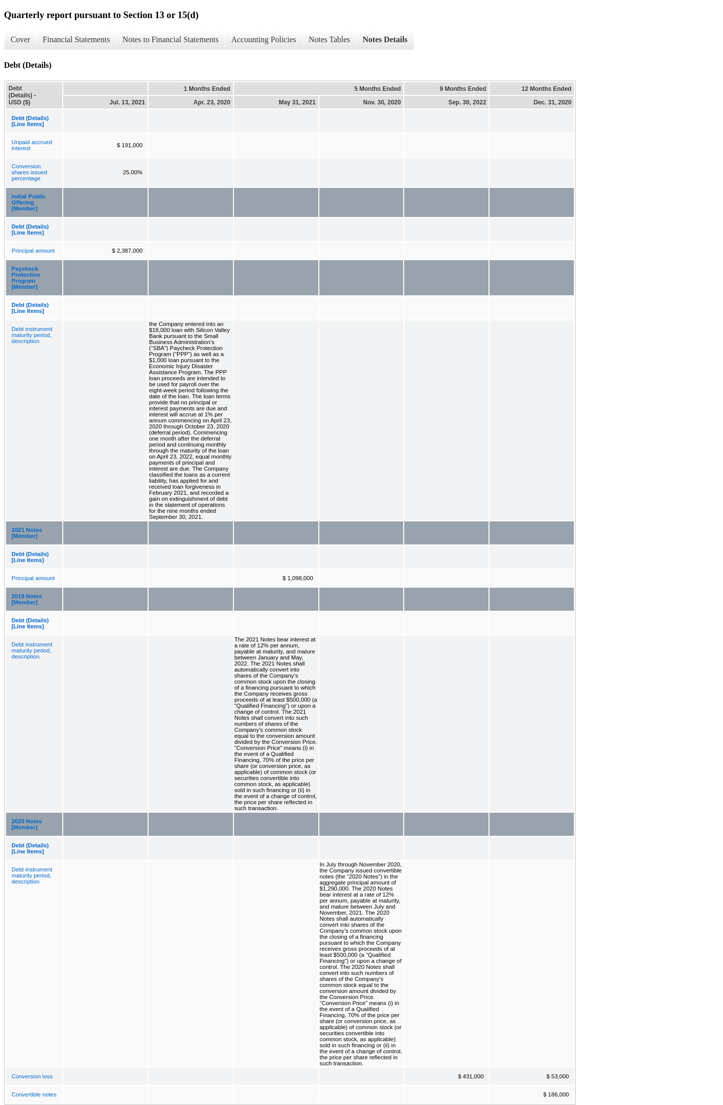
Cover (20, 39)
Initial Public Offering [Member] (29, 202)
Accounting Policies (263, 39)
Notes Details (385, 39)
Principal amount (33, 251)
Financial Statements (76, 39)
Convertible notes (34, 1094)
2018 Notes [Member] (27, 599)
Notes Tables (329, 39)
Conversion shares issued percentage (29, 172)
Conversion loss (32, 1076)
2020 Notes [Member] (27, 824)
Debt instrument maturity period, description (32, 335)
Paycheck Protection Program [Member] (26, 278)
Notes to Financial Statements (171, 39)
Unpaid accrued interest (32, 145)
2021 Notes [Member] (27, 533)
